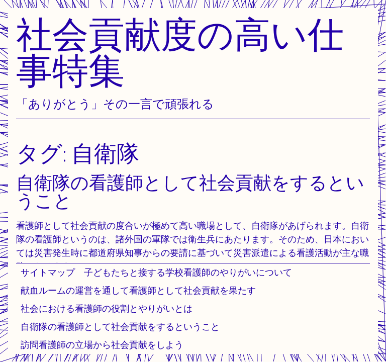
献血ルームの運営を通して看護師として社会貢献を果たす (138, 290)
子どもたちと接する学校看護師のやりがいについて (188, 272)
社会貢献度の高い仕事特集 (180, 52)
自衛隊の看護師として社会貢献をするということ (120, 326)
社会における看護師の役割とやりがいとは (106, 308)
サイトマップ (48, 272)
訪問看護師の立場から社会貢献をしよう (102, 344)
